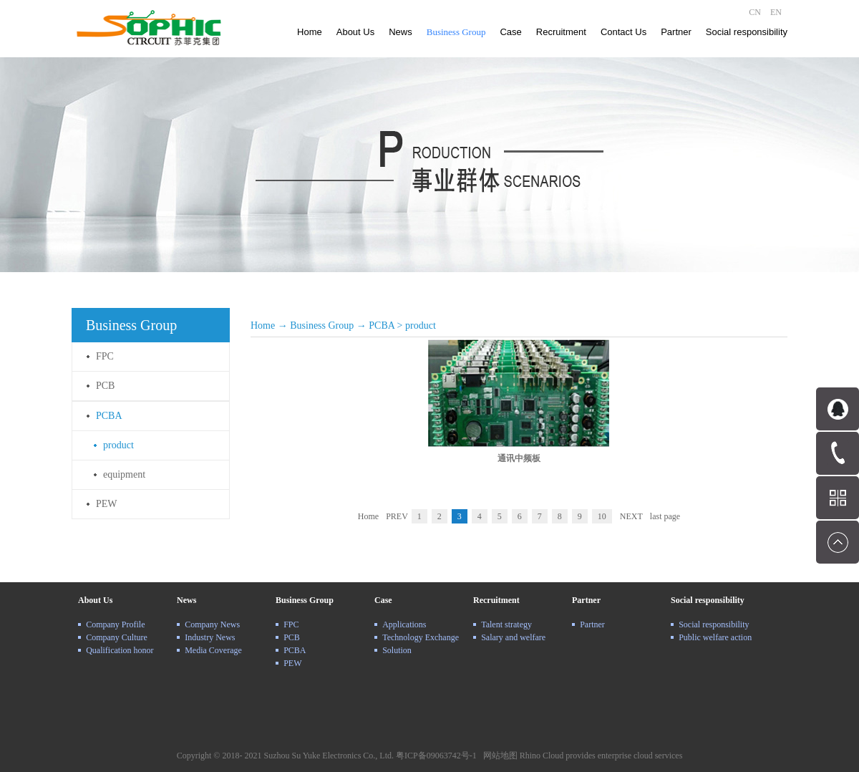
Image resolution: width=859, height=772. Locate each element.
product (420, 325)
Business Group (322, 325)
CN (755, 12)
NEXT (631, 516)
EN (776, 12)
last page (665, 516)
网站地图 (498, 756)
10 (602, 516)
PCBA (381, 325)
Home (309, 31)
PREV (397, 516)
